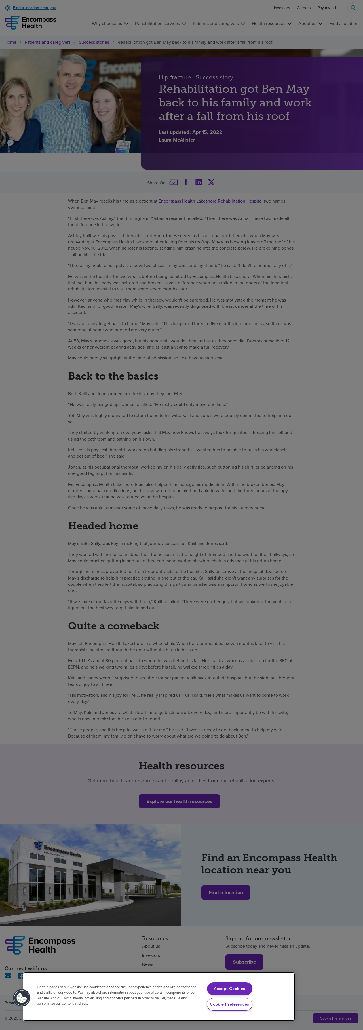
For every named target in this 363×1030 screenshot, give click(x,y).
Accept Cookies (229, 988)
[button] (22, 998)
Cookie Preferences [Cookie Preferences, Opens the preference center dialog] (229, 1004)
